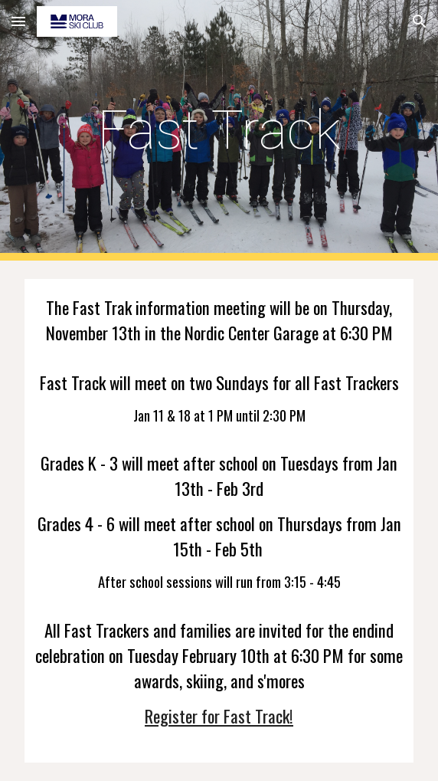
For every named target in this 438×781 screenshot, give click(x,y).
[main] (219, 130)
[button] (18, 21)
